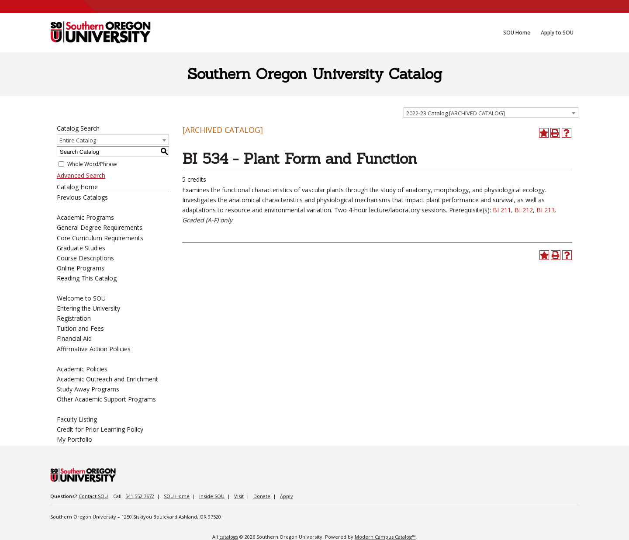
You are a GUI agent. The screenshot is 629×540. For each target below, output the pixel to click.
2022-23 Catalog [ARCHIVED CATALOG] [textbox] (455, 113)
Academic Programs (85, 217)
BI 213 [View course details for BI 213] (545, 210)
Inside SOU (212, 496)
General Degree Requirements (99, 227)
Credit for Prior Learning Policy (100, 429)
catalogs (228, 536)
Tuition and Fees (80, 328)
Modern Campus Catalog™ (385, 536)
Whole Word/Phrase (92, 164)
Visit (239, 496)
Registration (74, 318)
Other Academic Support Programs (106, 399)
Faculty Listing (77, 419)
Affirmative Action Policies (94, 349)
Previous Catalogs (82, 197)
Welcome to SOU (81, 298)
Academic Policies (82, 369)
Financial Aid (74, 338)
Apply (286, 496)
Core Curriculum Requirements (100, 238)
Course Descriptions (85, 258)
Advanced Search (81, 175)
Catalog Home (77, 187)
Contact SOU (93, 496)
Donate (261, 496)
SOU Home (177, 496)
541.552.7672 (139, 496)
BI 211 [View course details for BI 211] (502, 210)
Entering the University (88, 308)
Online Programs (80, 268)
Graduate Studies (81, 248)
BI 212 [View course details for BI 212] (524, 210)
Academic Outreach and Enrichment (107, 379)
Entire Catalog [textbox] (77, 140)
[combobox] (491, 112)
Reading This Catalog (87, 278)
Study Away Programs (88, 389)
